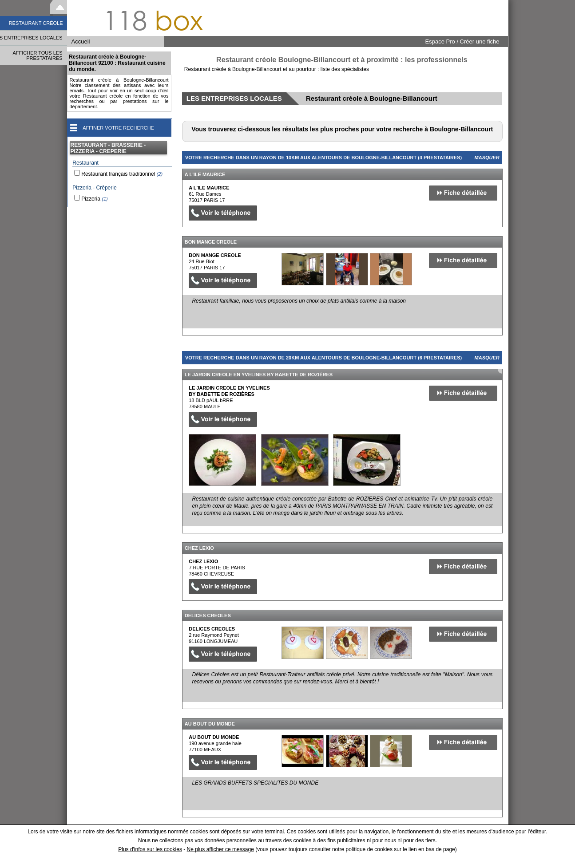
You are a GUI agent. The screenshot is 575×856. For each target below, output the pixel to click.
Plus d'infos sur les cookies (150, 849)
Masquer (487, 157)
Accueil (80, 41)
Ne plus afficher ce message (220, 849)
